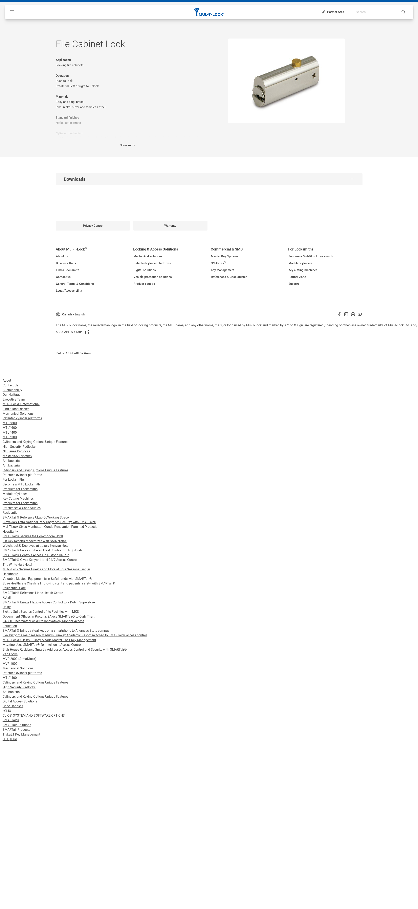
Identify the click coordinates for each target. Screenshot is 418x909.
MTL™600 (10, 428)
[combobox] (389, 11)
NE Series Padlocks (16, 451)
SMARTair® (11, 720)
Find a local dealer (16, 409)
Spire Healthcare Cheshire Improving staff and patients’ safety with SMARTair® (59, 583)
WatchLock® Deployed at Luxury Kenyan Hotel (36, 546)
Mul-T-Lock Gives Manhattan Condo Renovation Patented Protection (51, 527)
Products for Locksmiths (20, 489)
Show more (127, 145)
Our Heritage (11, 395)
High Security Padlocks (19, 447)
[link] (93, 226)
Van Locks (10, 654)
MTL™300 (10, 437)
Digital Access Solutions (20, 701)
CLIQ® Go (10, 739)
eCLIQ (7, 711)
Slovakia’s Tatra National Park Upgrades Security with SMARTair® (49, 522)
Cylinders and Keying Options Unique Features (35, 442)
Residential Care (14, 588)
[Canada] (70, 313)
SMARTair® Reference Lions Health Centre (33, 593)
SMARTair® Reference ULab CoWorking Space (36, 517)
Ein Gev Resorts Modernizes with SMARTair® (35, 541)
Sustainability (12, 390)
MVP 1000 (10, 664)
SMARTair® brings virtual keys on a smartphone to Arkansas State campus (56, 630)
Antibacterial (12, 461)
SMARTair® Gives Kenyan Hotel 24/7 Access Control (40, 560)
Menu (19, 12)
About (7, 380)
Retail (7, 597)
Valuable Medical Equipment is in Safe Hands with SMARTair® (47, 579)
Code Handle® (13, 706)
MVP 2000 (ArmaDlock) (19, 659)
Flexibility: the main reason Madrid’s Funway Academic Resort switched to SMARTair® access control (75, 635)
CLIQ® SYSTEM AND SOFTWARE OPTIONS (34, 715)
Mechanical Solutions (18, 413)
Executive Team (14, 399)
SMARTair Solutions (17, 725)
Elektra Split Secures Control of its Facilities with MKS (41, 612)
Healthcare (10, 574)
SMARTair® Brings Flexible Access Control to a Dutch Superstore (49, 602)
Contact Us (10, 385)
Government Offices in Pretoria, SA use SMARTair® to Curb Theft (48, 616)
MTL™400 (10, 432)
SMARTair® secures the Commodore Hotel (33, 536)
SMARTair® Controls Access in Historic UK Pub (36, 555)
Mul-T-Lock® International (21, 404)
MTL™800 (10, 423)
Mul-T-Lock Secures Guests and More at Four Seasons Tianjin (46, 569)
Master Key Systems (17, 456)
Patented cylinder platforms (22, 418)
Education (10, 626)
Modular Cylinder (15, 494)
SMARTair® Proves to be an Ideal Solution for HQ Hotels (43, 550)
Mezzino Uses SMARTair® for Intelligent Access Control (42, 645)
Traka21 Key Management (21, 734)
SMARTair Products (16, 730)
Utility (7, 607)
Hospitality (10, 531)
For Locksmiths (14, 479)
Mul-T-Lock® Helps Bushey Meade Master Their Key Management (49, 640)
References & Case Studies (22, 508)
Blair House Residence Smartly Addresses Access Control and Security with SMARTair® (65, 649)
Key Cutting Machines (18, 498)
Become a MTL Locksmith (21, 484)
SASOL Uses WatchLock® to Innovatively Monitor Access (43, 621)
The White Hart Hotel (17, 565)
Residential (10, 513)
